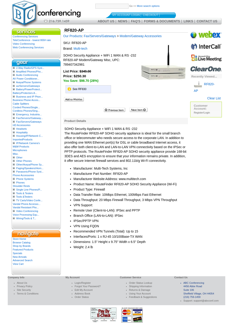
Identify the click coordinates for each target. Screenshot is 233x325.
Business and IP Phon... (29, 96)
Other (19, 157)
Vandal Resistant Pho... (26, 207)
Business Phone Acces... (26, 100)
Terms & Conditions (27, 293)
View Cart (18, 264)
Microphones (20, 150)
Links (188, 21)
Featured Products (23, 249)
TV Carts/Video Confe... (29, 200)
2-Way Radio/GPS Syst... (30, 68)
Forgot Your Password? (88, 286)
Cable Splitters (21, 103)
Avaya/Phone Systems (28, 82)
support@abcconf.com (206, 300)
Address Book (82, 293)
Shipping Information (140, 286)
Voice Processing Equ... (26, 214)
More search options (148, 6)
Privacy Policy (24, 286)
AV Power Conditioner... (26, 78)
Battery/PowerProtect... (29, 89)
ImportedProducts (23, 139)
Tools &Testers (24, 196)
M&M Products (21, 146)
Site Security (24, 290)
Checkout (150, 15)
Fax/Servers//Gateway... (29, 118)
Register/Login (202, 112)
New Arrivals (20, 256)
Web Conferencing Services (28, 47)
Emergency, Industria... (29, 114)
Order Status (82, 297)
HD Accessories (21, 125)
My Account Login (126, 15)
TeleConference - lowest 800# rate (32, 40)
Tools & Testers (24, 193)
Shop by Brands (21, 246)
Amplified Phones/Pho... (29, 71)
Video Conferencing (24, 43)
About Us (106, 21)
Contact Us (207, 21)
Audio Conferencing (27, 75)
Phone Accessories (23, 175)
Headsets (21, 128)
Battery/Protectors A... (25, 93)
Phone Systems (25, 179)
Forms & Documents (162, 21)
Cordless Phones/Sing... (26, 110)
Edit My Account (84, 290)
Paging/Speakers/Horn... (29, 168)
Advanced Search (23, 260)
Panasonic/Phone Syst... (29, 171)
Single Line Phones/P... (29, 189)
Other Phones (24, 161)
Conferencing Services (25, 36)
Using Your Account (140, 293)
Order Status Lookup (140, 282)
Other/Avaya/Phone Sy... (29, 164)
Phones (20, 182)
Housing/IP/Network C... (29, 135)
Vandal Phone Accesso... (27, 204)
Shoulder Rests (21, 186)
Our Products (72, 36)
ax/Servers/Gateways (28, 86)
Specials (17, 253)
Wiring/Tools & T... (26, 218)
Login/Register (83, 282)
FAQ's (135, 21)
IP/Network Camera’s (28, 143)
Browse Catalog (21, 242)
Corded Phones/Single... (26, 107)
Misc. (16, 153)
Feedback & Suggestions (143, 297)
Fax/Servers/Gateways (28, 121)
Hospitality (22, 132)
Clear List (214, 98)
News (122, 21)
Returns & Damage (139, 290)
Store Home (19, 238)
